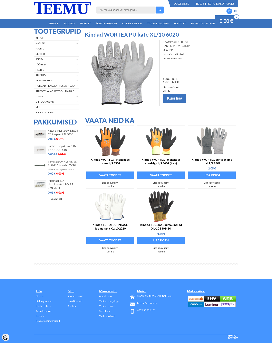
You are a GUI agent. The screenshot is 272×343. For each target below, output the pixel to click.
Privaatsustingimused (207, 23)
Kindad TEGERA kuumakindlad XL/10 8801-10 (161, 226)
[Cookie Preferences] (5, 337)
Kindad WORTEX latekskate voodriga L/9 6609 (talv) (161, 161)
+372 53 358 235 (146, 310)
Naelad (40, 43)
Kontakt (180, 23)
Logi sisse (181, 3)
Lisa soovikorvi (171, 87)
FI (235, 11)
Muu (38, 107)
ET (229, 11)
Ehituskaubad (45, 101)
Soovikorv (104, 311)
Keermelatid (43, 80)
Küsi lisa (174, 98)
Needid (40, 69)
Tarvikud (41, 96)
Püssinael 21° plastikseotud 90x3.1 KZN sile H (60, 184)
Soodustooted (45, 112)
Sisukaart (73, 306)
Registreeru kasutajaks (215, 3)
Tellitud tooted (107, 306)
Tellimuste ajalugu (109, 301)
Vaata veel (56, 198)
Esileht (53, 23)
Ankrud (41, 75)
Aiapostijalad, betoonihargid (55, 91)
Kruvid (40, 37)
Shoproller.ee (233, 337)
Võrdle (166, 91)
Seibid (39, 59)
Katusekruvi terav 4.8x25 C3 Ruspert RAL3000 (63, 132)
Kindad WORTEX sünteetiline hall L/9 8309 (212, 161)
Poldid (40, 48)
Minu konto (105, 296)
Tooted (69, 23)
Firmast (85, 23)
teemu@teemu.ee (147, 303)
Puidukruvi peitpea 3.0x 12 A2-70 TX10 (62, 148)
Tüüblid (41, 64)
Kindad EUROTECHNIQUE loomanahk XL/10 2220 (110, 226)
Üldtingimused (106, 23)
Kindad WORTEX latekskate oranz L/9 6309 (110, 161)
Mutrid (40, 53)
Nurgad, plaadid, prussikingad (55, 85)
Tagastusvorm (157, 23)
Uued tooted (74, 301)
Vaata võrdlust (107, 315)
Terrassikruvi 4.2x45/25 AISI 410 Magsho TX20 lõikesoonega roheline (62, 165)
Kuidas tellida (132, 23)
